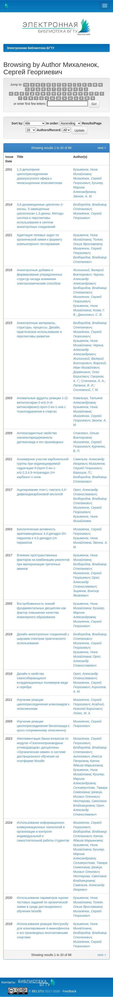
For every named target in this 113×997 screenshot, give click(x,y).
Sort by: (17, 123)
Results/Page (92, 123)
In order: (52, 123)
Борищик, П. (82, 472)
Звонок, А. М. (82, 196)
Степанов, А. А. (93, 381)
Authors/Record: (49, 130)
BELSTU (38, 991)
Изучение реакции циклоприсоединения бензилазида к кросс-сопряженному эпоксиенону (43, 726)
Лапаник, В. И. (83, 385)
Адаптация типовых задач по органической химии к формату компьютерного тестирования (39, 239)
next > (101, 148)
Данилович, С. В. (90, 314)
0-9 (26, 84)
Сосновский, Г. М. (86, 390)
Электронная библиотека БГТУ (30, 48)
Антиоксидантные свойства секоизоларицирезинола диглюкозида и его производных (40, 437)
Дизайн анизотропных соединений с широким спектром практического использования (43, 638)
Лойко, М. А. (82, 713)
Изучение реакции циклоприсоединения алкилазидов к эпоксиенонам (43, 704)
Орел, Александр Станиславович (86, 582)
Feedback (69, 991)
